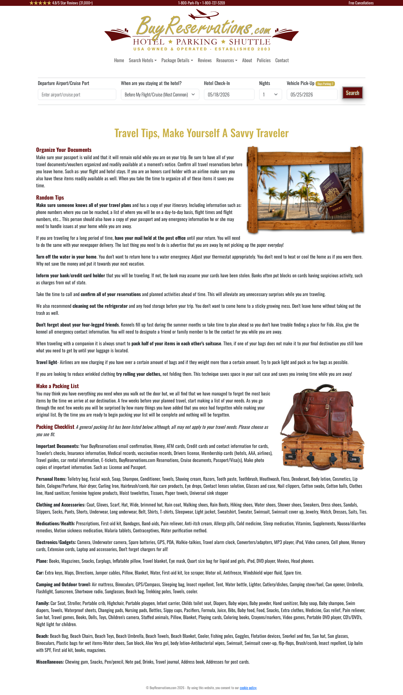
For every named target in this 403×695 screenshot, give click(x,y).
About (247, 60)
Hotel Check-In (217, 82)
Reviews (205, 60)
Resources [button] (225, 60)
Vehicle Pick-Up (300, 82)
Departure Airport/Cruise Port (63, 82)
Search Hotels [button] (141, 60)
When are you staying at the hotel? (151, 82)
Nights (264, 82)
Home (119, 60)
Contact (282, 60)
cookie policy (248, 687)
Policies (264, 60)
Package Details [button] (175, 60)
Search (352, 92)
